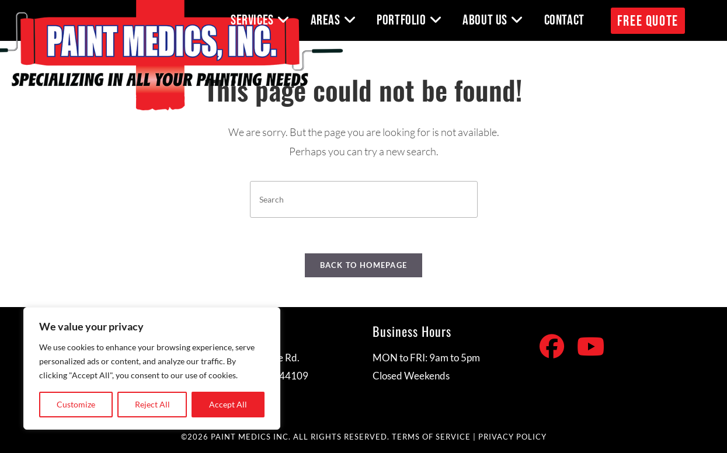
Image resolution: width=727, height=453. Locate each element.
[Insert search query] (364, 199)
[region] (151, 368)
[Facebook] (552, 347)
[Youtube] (590, 347)
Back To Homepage (364, 265)
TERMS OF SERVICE (431, 436)
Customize (76, 404)
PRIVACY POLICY (512, 436)
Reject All (152, 404)
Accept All (228, 404)
